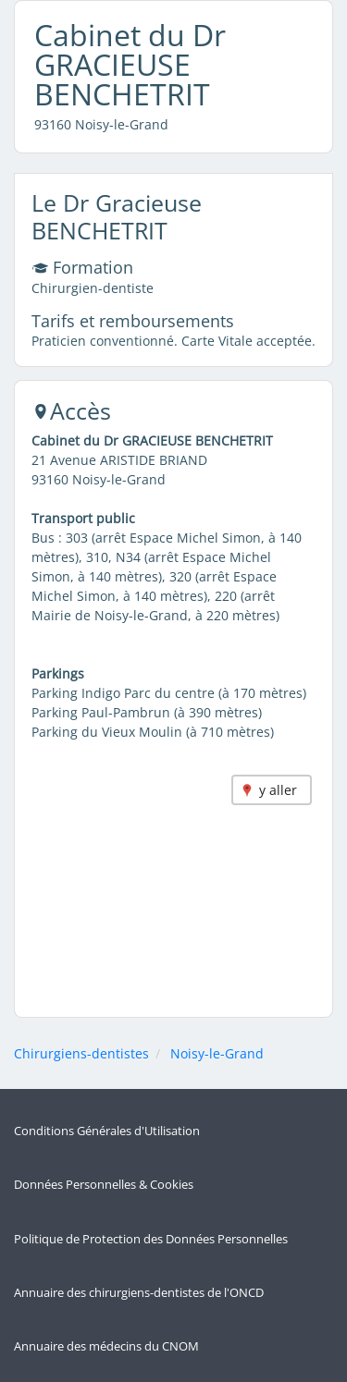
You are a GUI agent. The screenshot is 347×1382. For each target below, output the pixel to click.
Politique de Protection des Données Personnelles (151, 1239)
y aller (278, 790)
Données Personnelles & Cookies (103, 1184)
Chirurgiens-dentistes (81, 1053)
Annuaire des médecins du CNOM (106, 1346)
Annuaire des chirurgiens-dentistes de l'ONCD (139, 1293)
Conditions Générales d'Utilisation (107, 1131)
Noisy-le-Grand (217, 1053)
